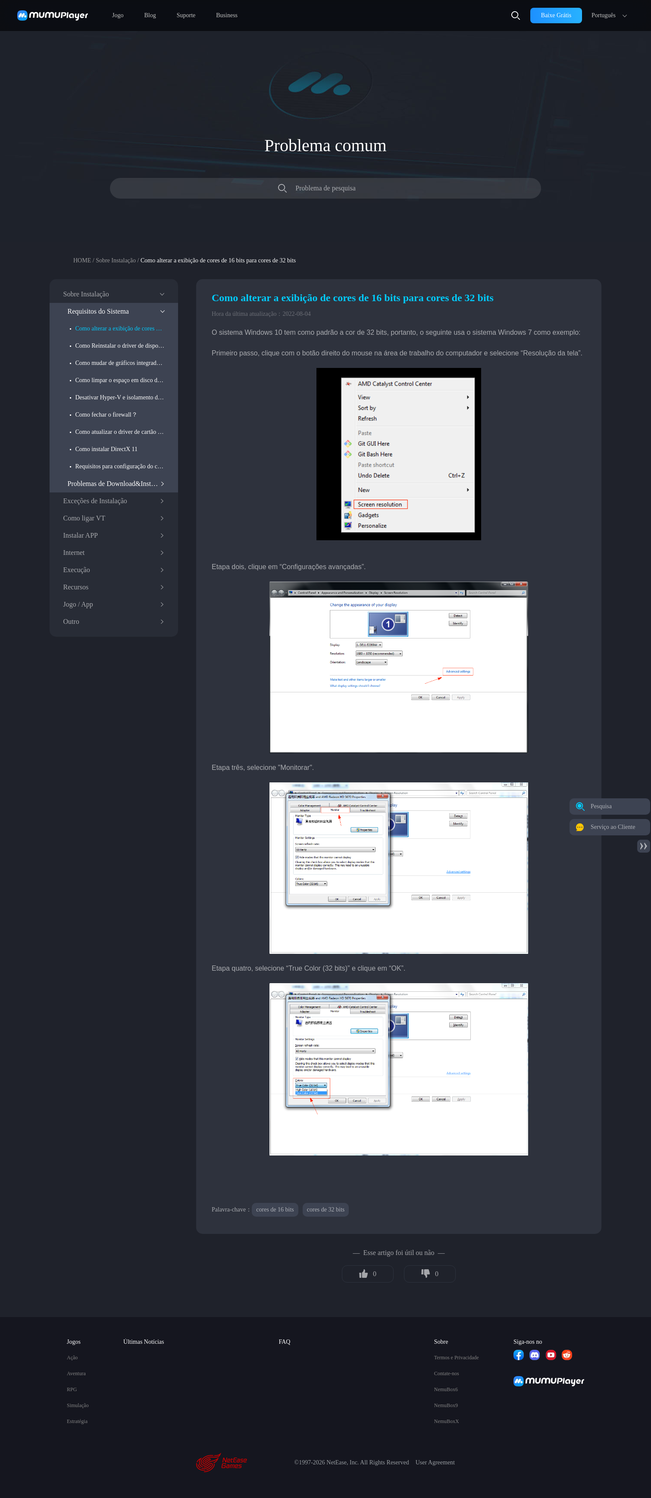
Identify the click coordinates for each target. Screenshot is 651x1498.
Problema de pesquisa (325, 188)
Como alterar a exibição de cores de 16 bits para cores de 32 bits (120, 328)
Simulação (78, 1405)
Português (604, 15)
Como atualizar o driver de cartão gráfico (120, 432)
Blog (150, 15)
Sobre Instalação (116, 260)
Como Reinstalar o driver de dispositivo (120, 346)
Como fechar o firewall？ (106, 414)
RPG (72, 1389)
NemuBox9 (446, 1405)
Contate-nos (446, 1373)
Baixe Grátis (556, 15)
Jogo (117, 15)
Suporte (186, 15)
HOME (82, 260)
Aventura (76, 1373)
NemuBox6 (446, 1389)
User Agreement (435, 1462)
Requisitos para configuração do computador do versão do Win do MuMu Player (120, 466)
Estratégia (77, 1421)
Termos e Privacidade (456, 1358)
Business (227, 15)
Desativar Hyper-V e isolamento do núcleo (120, 397)
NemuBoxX (446, 1421)
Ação (72, 1358)
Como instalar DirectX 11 (106, 449)
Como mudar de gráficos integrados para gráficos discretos (120, 363)
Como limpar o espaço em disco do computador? (120, 380)
